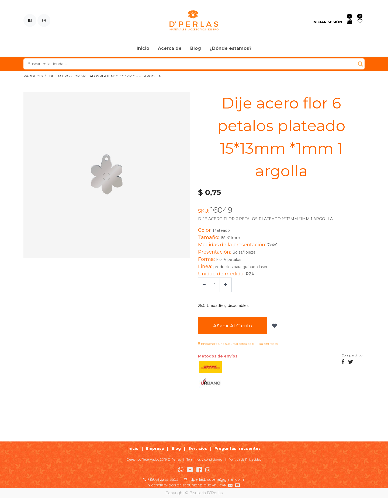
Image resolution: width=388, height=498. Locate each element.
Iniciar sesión (327, 22)
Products (33, 76)
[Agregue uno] (226, 285)
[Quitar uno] (204, 285)
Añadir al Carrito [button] (232, 325)
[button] (274, 325)
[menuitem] (143, 49)
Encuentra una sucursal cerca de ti (226, 344)
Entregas (268, 344)
